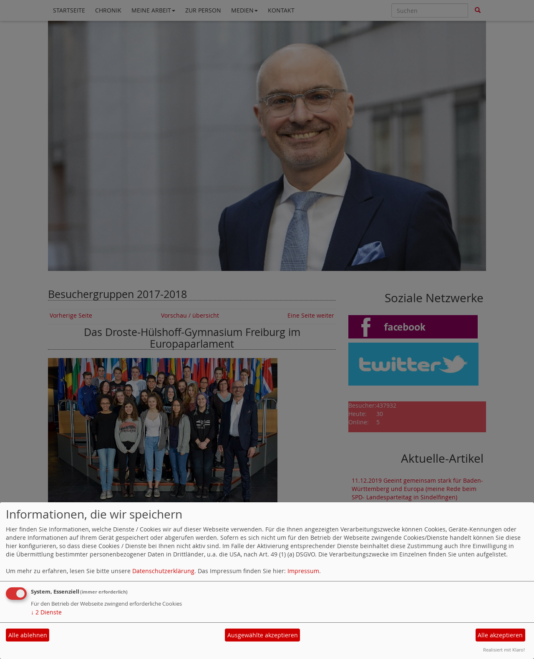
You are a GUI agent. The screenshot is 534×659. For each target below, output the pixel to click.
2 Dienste (46, 612)
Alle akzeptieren (500, 635)
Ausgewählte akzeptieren (262, 635)
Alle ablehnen (27, 635)
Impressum (303, 571)
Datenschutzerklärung (163, 571)
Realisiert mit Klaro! (504, 649)
